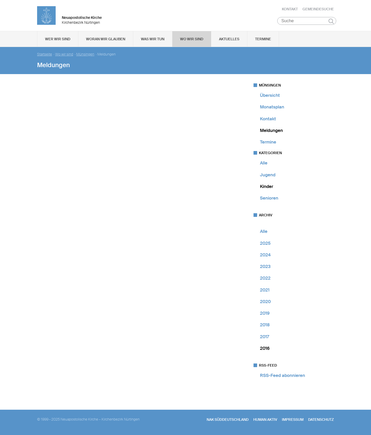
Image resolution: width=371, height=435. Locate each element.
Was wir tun (152, 39)
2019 (264, 313)
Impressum (292, 419)
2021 (264, 290)
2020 (265, 301)
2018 (265, 325)
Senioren (269, 198)
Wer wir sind (57, 39)
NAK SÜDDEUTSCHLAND (228, 419)
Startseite (44, 54)
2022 (265, 278)
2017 (264, 336)
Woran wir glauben (105, 39)
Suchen (331, 21)
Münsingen (85, 54)
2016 (264, 348)
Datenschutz (321, 419)
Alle (263, 163)
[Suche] (306, 21)
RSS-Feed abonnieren (282, 375)
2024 (265, 255)
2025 (265, 243)
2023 (265, 266)
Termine (263, 39)
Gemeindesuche (318, 9)
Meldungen (271, 130)
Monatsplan (272, 107)
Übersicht (270, 95)
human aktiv (265, 419)
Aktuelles (229, 39)
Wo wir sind (191, 39)
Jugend (267, 175)
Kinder (266, 186)
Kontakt (290, 9)
